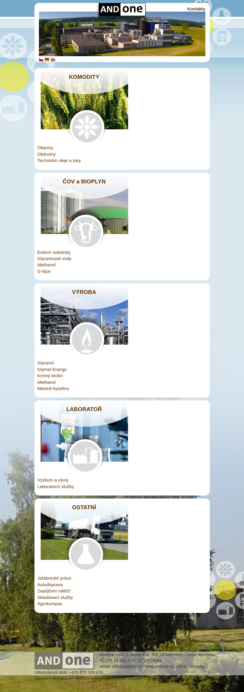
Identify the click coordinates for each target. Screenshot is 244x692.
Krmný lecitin (50, 375)
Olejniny (45, 147)
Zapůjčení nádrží (54, 590)
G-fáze (44, 271)
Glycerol (45, 362)
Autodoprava (50, 584)
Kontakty (196, 9)
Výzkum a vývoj (52, 479)
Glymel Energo (52, 369)
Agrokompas (49, 603)
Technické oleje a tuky (59, 160)
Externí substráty (54, 252)
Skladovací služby (55, 597)
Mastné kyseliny (53, 388)
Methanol (46, 264)
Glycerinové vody (54, 258)
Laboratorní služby (55, 486)
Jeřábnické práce (54, 578)
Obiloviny (46, 154)
